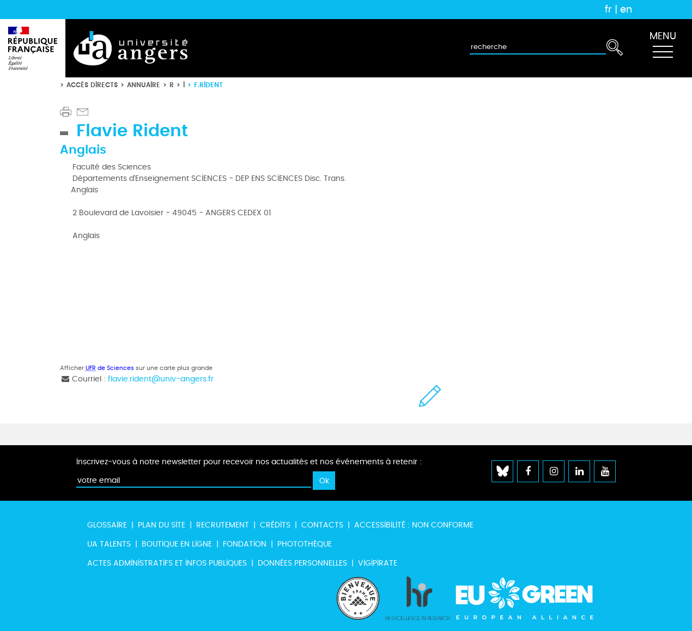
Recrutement (222, 525)
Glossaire (107, 525)
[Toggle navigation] (662, 48)
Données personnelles (302, 563)
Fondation (244, 544)
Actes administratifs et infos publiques (167, 563)
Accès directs (92, 84)
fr (608, 9)
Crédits (275, 525)
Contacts (322, 525)
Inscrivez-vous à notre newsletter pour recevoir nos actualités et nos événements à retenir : (249, 462)
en (626, 9)
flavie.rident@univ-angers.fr (161, 379)
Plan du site (161, 525)
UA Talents (109, 544)
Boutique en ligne (177, 544)
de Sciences (110, 368)
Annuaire (143, 84)
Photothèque (304, 544)
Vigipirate (377, 563)
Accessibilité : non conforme (414, 525)
